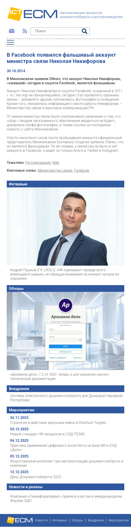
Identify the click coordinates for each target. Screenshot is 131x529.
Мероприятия (21, 410)
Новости (41, 520)
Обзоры (16, 288)
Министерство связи (55, 170)
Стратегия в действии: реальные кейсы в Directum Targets (58, 423)
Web (55, 162)
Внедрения (19, 388)
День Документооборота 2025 (35, 477)
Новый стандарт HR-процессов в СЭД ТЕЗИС (47, 434)
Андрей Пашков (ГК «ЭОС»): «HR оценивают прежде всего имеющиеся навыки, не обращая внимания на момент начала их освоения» (64, 274)
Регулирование (38, 162)
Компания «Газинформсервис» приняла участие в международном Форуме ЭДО (66, 498)
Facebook (81, 170)
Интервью (18, 184)
